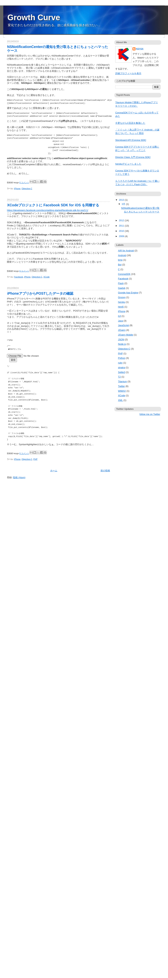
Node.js (122, 344)
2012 (122, 220)
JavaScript (123, 325)
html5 (121, 306)
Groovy (121, 297)
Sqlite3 (121, 372)
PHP (35, 459)
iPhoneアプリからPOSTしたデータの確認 (40, 293)
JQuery (121, 330)
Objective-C (27, 188)
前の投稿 (105, 470)
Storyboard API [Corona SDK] (130, 140)
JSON (121, 339)
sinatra (121, 367)
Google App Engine (128, 292)
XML (120, 400)
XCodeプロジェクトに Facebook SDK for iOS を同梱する (53, 205)
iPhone (17, 188)
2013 (122, 200)
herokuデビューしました (128, 164)
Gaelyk (121, 288)
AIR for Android (126, 250)
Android (122, 255)
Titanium (122, 381)
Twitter (121, 386)
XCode (46, 277)
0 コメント (24, 182)
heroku (121, 302)
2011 (122, 225)
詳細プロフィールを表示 (128, 73)
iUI (119, 316)
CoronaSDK (124, 274)
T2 (119, 376)
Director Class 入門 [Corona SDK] (132, 157)
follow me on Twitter (149, 414)
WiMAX (122, 391)
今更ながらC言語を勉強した (130, 123)
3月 (124, 204)
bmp (120, 259)
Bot (119, 264)
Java (120, 320)
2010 (122, 231)
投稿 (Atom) (19, 477)
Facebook (18, 277)
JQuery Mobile (125, 334)
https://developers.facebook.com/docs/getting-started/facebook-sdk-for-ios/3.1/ (47, 210)
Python (121, 358)
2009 (122, 236)
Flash (121, 283)
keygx (139, 49)
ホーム (53, 470)
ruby (120, 362)
